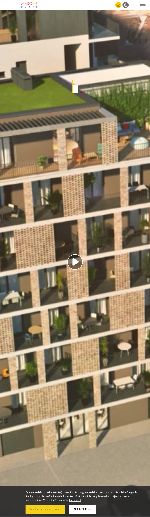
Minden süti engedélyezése (45, 514)
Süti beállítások (82, 514)
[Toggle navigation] (143, 4)
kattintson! (75, 505)
